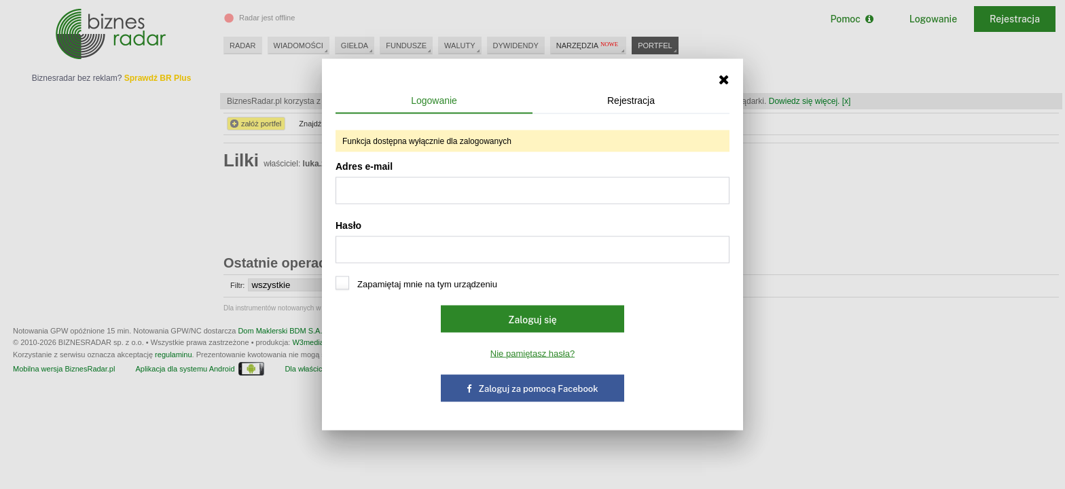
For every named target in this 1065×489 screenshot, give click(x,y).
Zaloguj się (532, 319)
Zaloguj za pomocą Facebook (532, 389)
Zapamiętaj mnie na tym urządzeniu (416, 283)
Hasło (532, 242)
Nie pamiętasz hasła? (532, 353)
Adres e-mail (532, 182)
